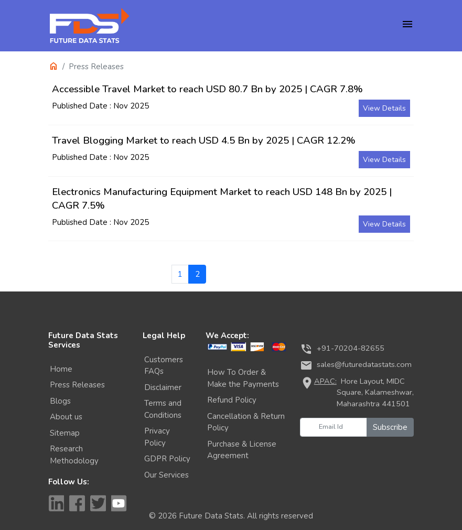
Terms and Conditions (162, 409)
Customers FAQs (163, 365)
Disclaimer (162, 387)
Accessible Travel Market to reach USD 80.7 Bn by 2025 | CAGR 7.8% (207, 89)
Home (61, 369)
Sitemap (65, 433)
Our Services (166, 475)
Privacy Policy (157, 437)
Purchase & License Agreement (241, 450)
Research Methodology (74, 455)
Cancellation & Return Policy (246, 422)
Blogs (60, 401)
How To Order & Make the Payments (243, 378)
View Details (384, 108)
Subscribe (390, 427)
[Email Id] (333, 427)
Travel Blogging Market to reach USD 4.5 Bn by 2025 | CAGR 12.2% (204, 140)
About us (66, 417)
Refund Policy (231, 400)
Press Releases (77, 385)
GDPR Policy (167, 458)
